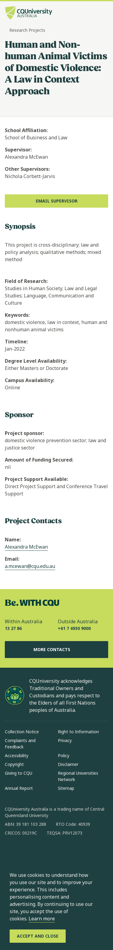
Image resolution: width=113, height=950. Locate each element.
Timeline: (16, 341)
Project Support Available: (36, 479)
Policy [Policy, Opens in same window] (63, 755)
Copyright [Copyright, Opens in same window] (14, 764)
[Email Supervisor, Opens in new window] (56, 201)
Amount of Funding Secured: (39, 459)
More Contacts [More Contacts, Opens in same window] (56, 649)
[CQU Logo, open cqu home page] (28, 13)
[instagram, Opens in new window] (27, 852)
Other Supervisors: (27, 169)
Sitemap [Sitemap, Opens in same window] (66, 788)
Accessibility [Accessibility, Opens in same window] (16, 755)
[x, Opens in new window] (58, 852)
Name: (13, 539)
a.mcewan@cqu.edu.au (30, 566)
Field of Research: (26, 281)
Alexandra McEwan (26, 546)
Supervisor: (18, 149)
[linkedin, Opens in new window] (42, 852)
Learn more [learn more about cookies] (42, 918)
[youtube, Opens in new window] (74, 852)
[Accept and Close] (38, 936)
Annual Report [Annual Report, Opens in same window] (19, 788)
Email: (12, 559)
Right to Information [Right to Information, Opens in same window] (78, 731)
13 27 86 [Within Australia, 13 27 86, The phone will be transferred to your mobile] (13, 628)
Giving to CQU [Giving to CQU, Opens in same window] (18, 773)
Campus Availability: (29, 380)
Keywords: (17, 315)
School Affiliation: (26, 130)
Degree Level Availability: (36, 361)
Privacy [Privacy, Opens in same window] (65, 740)
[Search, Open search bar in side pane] (93, 13)
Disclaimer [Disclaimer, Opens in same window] (68, 764)
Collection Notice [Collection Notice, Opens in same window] (22, 731)
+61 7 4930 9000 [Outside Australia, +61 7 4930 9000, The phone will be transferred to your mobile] (74, 628)
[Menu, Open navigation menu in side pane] (103, 13)
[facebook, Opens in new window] (11, 852)
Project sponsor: (24, 433)
